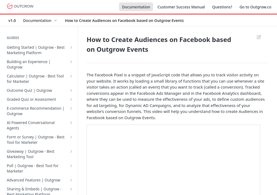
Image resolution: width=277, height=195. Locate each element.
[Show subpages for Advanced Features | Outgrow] (71, 180)
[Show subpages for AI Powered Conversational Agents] (71, 123)
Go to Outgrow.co (255, 6)
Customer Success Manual (181, 6)
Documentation (136, 6)
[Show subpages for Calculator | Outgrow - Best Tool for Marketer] (71, 76)
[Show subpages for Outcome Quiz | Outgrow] (71, 90)
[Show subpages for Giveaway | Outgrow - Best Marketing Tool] (71, 151)
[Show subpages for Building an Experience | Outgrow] (71, 62)
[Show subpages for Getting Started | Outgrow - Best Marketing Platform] (71, 47)
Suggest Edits (259, 37)
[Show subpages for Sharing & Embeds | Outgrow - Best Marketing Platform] (71, 189)
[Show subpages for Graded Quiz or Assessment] (71, 99)
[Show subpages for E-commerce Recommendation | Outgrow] (71, 108)
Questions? (222, 6)
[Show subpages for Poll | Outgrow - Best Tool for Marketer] (71, 166)
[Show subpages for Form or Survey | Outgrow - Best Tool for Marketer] (71, 137)
